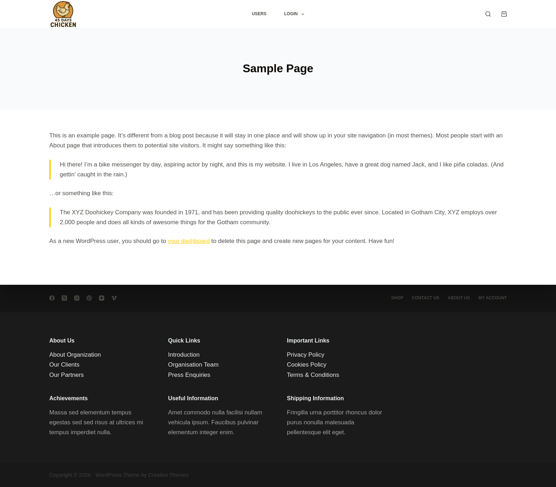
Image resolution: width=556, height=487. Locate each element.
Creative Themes (168, 475)
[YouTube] (101, 298)
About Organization (75, 354)
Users (259, 13)
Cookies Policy (307, 364)
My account (492, 297)
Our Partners (66, 375)
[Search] (488, 14)
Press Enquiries (189, 375)
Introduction (184, 354)
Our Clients (64, 364)
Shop (396, 297)
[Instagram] (76, 298)
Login (295, 14)
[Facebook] (52, 298)
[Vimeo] (114, 298)
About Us (458, 297)
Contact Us (424, 297)
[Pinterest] (89, 298)
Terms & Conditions (313, 375)
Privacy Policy (305, 354)
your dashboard (189, 241)
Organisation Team (193, 364)
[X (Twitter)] (64, 298)
